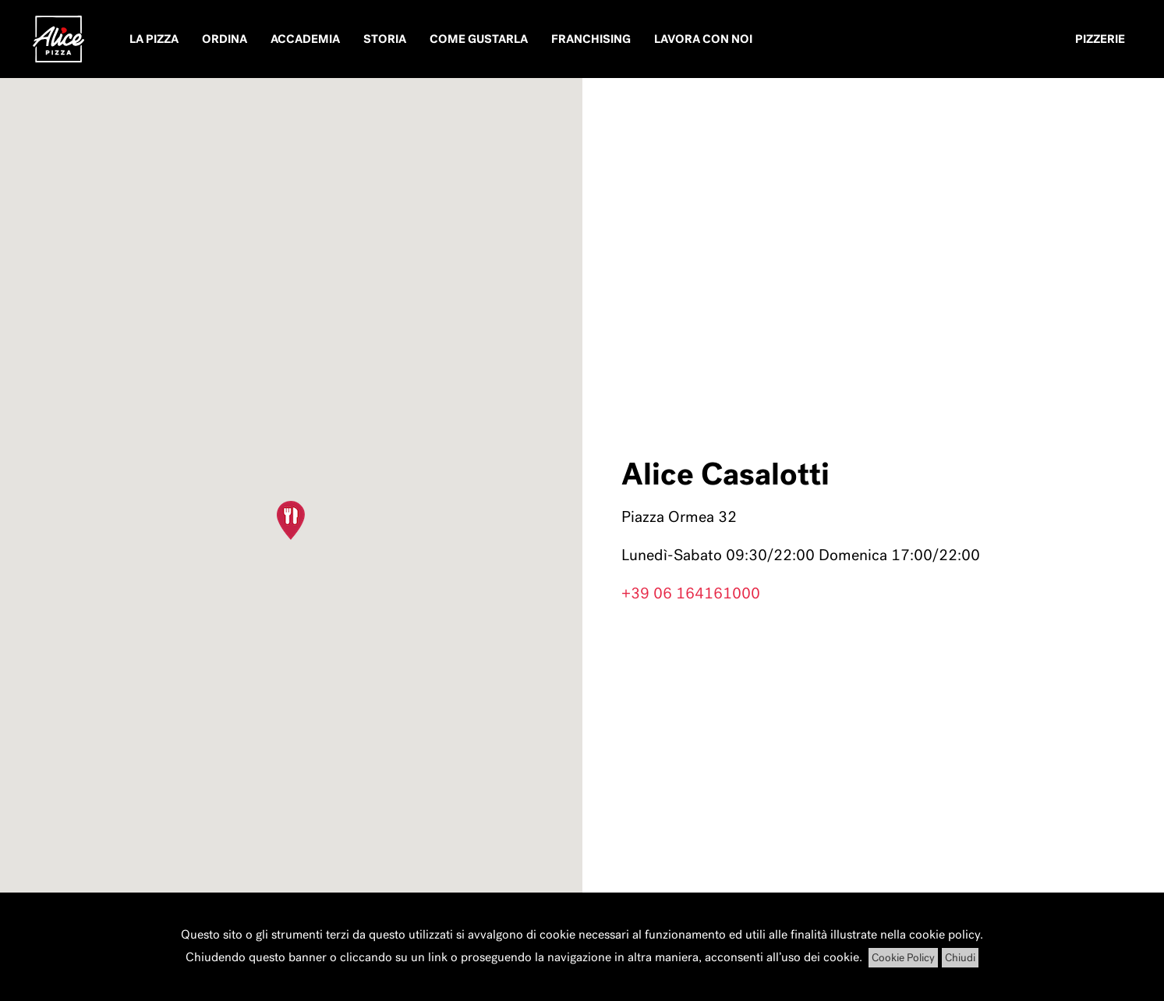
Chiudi (960, 957)
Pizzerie (1100, 39)
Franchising (591, 39)
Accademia (305, 39)
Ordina (224, 39)
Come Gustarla (479, 39)
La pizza (154, 39)
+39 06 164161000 (690, 593)
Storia (384, 39)
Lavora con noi (703, 39)
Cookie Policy (903, 957)
